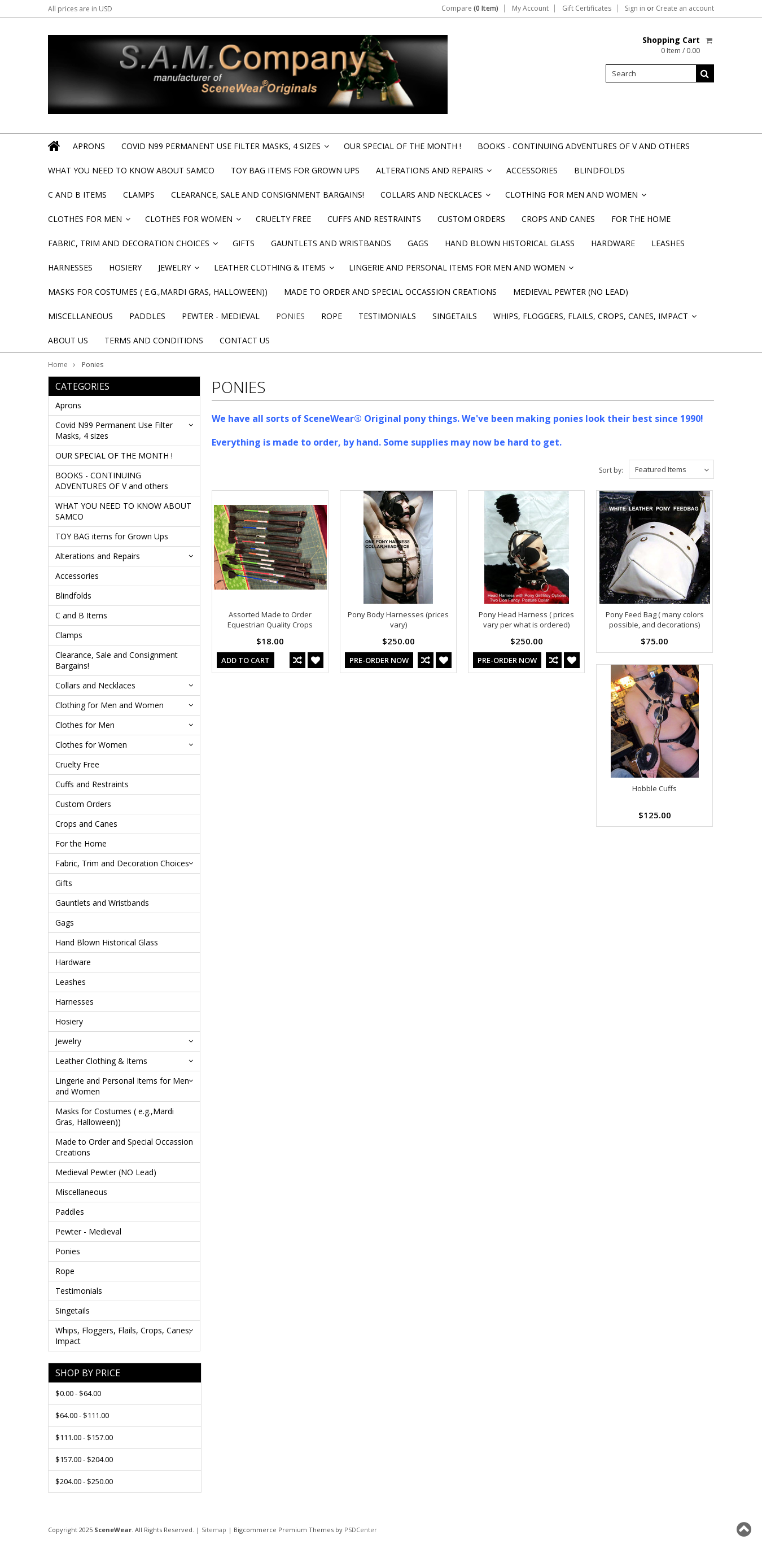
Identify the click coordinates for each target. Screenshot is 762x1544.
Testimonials (387, 316)
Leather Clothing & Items (273, 271)
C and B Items (77, 194)
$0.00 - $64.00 (78, 1393)
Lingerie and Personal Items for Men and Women (460, 271)
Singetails (454, 316)
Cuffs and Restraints (374, 218)
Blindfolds (599, 170)
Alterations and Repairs (433, 173)
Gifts (244, 243)
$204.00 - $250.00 (84, 1481)
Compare (469, 8)
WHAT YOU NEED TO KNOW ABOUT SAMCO (131, 170)
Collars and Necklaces (434, 198)
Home (58, 364)
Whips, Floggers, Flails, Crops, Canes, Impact (594, 319)
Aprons (89, 146)
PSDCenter (360, 1529)
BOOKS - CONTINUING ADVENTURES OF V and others (584, 146)
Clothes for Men (88, 222)
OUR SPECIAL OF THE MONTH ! (402, 146)
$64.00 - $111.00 (82, 1415)
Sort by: (611, 470)
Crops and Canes (558, 218)
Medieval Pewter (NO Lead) (570, 291)
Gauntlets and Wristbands (331, 243)
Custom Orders (471, 218)
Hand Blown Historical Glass (510, 243)
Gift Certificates (586, 8)
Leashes (668, 243)
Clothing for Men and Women (575, 198)
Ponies (290, 316)
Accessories (532, 170)
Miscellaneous (80, 316)
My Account (530, 8)
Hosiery (125, 267)
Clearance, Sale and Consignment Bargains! (267, 194)
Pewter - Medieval (221, 316)
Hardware (613, 243)
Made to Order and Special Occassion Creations (390, 291)
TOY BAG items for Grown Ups (295, 170)
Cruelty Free (283, 218)
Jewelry (178, 271)
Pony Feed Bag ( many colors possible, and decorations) (655, 619)
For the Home (641, 218)
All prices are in (80, 9)
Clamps (139, 194)
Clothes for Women (192, 222)
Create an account (685, 8)
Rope (331, 316)
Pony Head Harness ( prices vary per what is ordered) (526, 619)
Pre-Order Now (379, 660)
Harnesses (70, 267)
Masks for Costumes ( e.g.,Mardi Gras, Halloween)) (158, 291)
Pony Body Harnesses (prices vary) (398, 619)
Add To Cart (245, 660)
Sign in (635, 8)
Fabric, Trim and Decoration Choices (132, 246)
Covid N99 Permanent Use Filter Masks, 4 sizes (224, 149)
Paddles (147, 316)
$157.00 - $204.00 (84, 1459)
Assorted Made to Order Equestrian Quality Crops (270, 619)
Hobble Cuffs (654, 788)
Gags (418, 243)
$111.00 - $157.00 (84, 1437)
